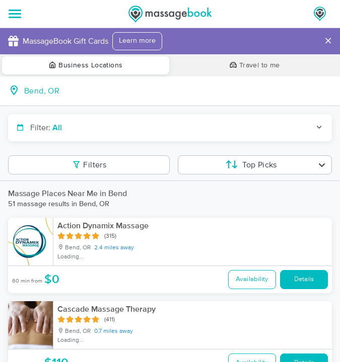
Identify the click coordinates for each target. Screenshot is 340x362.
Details (304, 279)
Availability (252, 279)
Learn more (137, 40)
